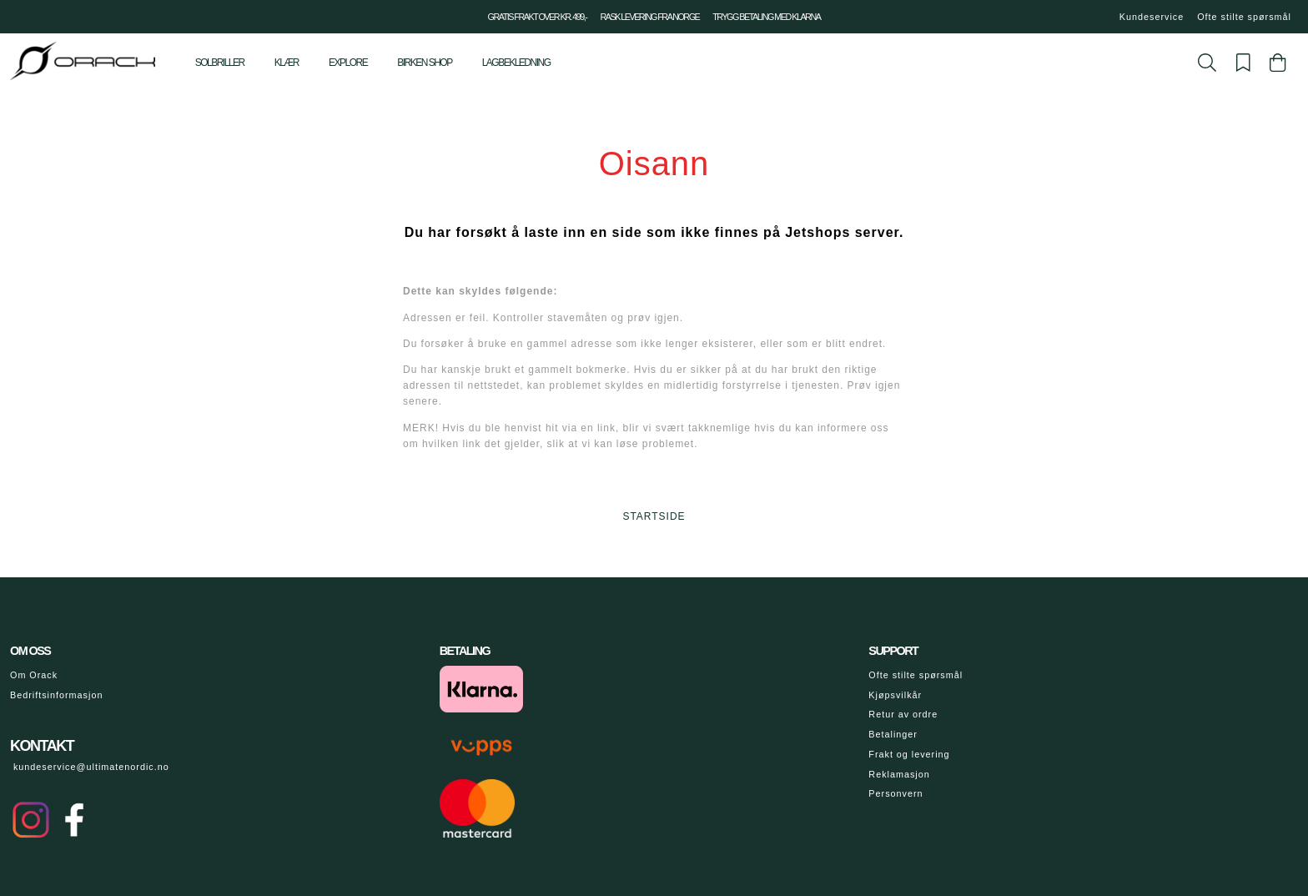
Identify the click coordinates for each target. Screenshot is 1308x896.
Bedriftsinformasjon (56, 695)
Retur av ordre (903, 714)
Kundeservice (1151, 17)
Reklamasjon (898, 774)
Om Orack (34, 675)
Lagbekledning (516, 62)
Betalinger (893, 734)
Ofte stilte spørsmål (1244, 17)
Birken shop (424, 62)
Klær (286, 62)
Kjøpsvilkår (895, 695)
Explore (348, 62)
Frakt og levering (908, 754)
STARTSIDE (653, 516)
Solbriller (219, 62)
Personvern (895, 793)
